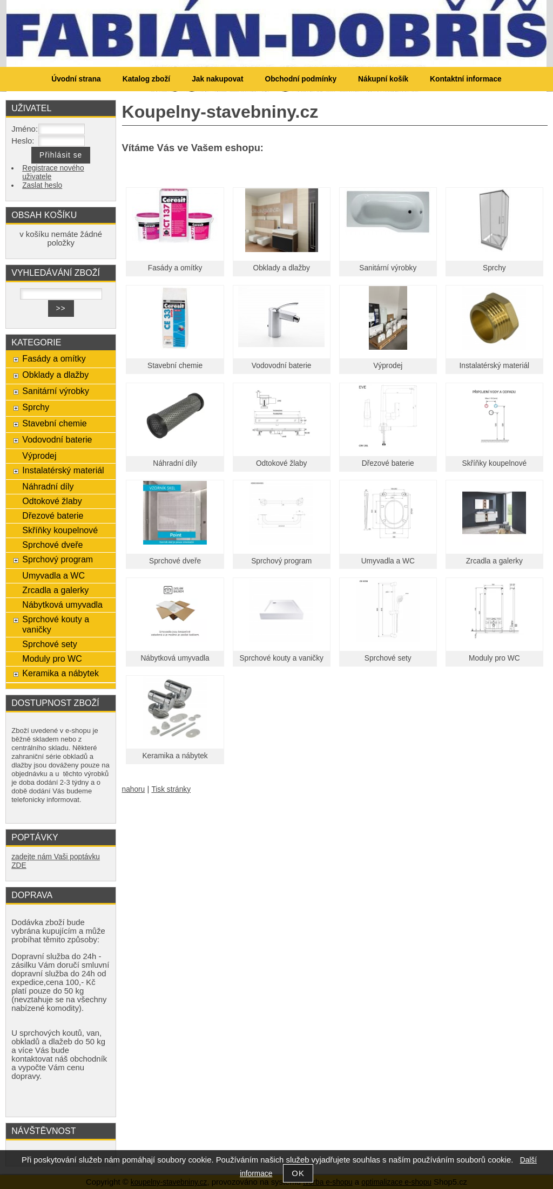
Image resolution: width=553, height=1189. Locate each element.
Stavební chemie (175, 366)
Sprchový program (281, 561)
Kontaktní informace (466, 79)
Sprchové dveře (175, 561)
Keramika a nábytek (174, 756)
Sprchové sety (388, 658)
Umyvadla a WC (388, 561)
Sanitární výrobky (387, 268)
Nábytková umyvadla (174, 658)
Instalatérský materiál (495, 366)
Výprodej (387, 366)
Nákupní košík (383, 79)
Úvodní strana (75, 79)
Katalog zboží (146, 79)
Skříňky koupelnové (494, 463)
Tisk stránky (171, 789)
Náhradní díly (175, 463)
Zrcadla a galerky (494, 561)
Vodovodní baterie (282, 366)
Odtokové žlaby (281, 463)
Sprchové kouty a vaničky (281, 658)
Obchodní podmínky (300, 79)
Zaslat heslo (42, 185)
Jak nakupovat (217, 79)
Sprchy (494, 268)
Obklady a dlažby (281, 268)
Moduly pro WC (494, 658)
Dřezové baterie (388, 463)
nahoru (133, 789)
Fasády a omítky (175, 268)
